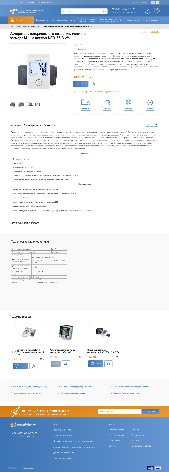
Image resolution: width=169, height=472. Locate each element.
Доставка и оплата (44, 2)
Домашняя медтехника (63, 453)
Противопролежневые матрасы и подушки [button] (87, 20)
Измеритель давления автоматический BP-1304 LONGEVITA (103, 351)
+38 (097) (123, 9)
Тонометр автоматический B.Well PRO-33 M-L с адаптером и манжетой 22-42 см (28, 352)
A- (148, 125)
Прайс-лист (114, 441)
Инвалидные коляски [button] (45, 20)
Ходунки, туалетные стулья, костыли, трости (74, 447)
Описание (16, 125)
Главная (13, 2)
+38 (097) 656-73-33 (25, 433)
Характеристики (32, 125)
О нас (22, 2)
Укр (158, 2)
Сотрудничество (116, 430)
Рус (153, 2)
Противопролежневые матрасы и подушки (73, 441)
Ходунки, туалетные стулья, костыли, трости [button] (108, 20)
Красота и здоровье (62, 459)
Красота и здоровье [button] (150, 20)
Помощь (30, 2)
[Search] (84, 11)
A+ (156, 125)
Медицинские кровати (63, 436)
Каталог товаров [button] (22, 20)
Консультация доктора (142, 446)
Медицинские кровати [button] (66, 20)
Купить (81, 83)
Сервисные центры (140, 435)
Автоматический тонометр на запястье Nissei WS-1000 (62, 351)
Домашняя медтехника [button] (129, 20)
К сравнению (94, 84)
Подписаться (150, 411)
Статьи (112, 446)
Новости (136, 441)
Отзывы (49, 125)
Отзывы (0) (154, 32)
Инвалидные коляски (63, 430)
